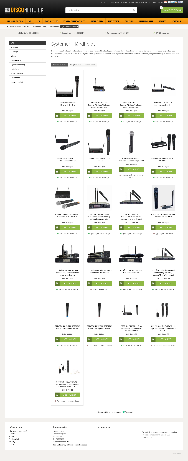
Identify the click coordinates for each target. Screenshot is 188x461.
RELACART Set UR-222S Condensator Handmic (163, 103)
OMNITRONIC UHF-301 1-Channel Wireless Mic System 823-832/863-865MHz (99, 105)
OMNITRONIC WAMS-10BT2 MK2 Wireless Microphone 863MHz (67, 327)
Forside (124, 2)
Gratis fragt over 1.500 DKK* (71, 33)
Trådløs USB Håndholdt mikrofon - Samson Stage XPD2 (131, 159)
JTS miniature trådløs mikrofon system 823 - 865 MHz (163, 215)
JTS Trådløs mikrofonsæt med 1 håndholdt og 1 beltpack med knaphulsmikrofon (67, 272)
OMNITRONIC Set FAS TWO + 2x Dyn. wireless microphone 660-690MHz (163, 328)
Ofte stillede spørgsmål (110, 2)
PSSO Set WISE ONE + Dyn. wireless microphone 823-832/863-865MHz (131, 328)
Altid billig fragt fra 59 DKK (27, 33)
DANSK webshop (161, 33)
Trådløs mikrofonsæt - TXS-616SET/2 (99, 159)
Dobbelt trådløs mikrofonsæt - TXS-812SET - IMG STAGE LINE (67, 215)
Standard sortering (59, 65)
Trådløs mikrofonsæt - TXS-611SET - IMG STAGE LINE (67, 159)
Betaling (152, 2)
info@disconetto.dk (61, 441)
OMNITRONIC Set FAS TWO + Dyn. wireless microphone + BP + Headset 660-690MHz (67, 384)
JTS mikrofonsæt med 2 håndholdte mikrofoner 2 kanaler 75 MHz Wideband (131, 216)
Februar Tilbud (15, 21)
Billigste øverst (75, 65)
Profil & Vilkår (141, 2)
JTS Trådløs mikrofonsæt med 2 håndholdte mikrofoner (99, 271)
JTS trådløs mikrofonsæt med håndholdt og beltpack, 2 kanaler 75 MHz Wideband (163, 272)
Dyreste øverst (90, 65)
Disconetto (21, 27)
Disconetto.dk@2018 (177, 453)
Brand (131, 2)
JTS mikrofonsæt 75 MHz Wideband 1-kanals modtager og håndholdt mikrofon (99, 216)
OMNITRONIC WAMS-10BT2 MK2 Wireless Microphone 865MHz (99, 327)
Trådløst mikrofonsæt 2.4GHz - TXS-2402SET (163, 159)
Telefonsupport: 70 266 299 (116, 33)
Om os (160, 2)
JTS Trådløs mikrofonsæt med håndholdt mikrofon (131, 271)
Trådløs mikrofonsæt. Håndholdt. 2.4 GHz (67, 103)
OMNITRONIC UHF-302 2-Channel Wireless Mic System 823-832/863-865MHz (131, 105)
